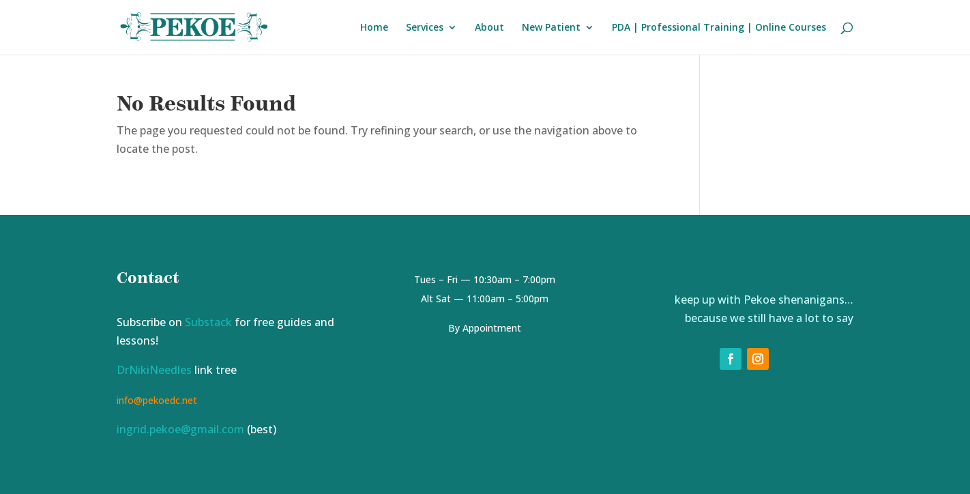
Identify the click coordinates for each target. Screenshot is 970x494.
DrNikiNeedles (154, 369)
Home (374, 28)
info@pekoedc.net (157, 400)
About (489, 28)
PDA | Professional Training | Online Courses (719, 28)
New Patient (551, 28)
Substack (208, 322)
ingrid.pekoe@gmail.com (180, 429)
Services (424, 28)
